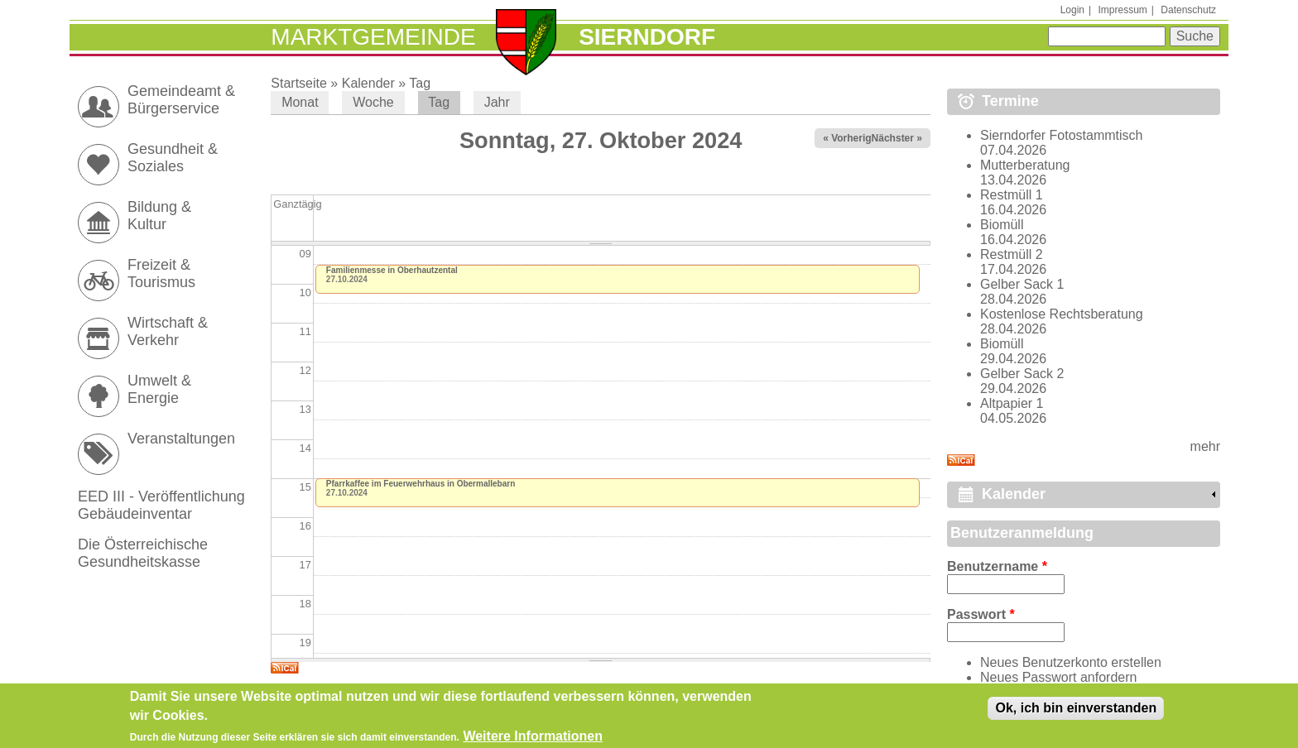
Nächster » (897, 138)
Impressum (1122, 10)
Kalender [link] (1014, 494)
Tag (419, 83)
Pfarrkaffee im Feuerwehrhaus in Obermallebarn (420, 483)
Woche (373, 102)
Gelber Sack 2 (1022, 374)
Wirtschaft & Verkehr (167, 331)
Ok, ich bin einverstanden (1075, 710)
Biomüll (1001, 225)
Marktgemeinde (373, 37)
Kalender (368, 83)
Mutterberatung (1025, 165)
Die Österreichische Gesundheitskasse (143, 553)
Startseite (299, 83)
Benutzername (997, 566)
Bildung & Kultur (159, 216)
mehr (1205, 446)
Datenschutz (1188, 10)
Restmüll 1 (1011, 195)
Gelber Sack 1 (1022, 284)
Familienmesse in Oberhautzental (392, 270)
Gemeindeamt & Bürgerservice (181, 100)
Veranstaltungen (181, 438)
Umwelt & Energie (159, 389)
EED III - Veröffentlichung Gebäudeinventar (161, 505)
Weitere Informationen (533, 738)
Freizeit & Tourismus (161, 273)
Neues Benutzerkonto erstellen (1070, 662)
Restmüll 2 (1011, 254)
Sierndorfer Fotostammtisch (1061, 135)
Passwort (981, 614)
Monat (299, 102)
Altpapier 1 (1012, 403)
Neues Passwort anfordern (1058, 677)
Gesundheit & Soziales (172, 158)
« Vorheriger (852, 138)
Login (1072, 10)
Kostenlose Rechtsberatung (1061, 314)
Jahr (497, 102)
